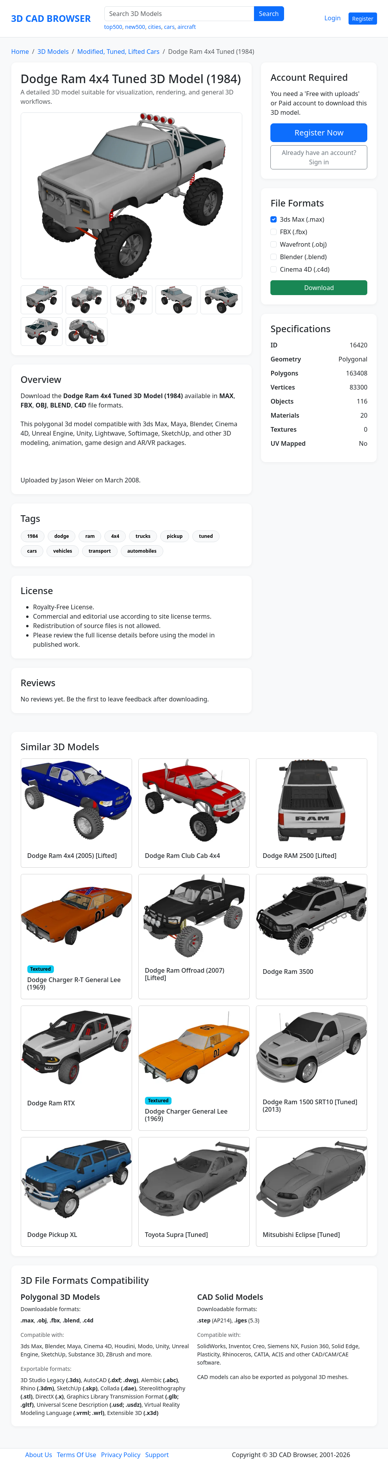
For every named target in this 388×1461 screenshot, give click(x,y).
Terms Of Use (77, 1454)
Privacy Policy (120, 1454)
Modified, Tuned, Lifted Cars (118, 51)
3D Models (53, 51)
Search (269, 13)
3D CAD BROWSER (51, 18)
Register (362, 18)
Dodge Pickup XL (52, 1234)
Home (20, 51)
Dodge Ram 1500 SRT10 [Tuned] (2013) (310, 1106)
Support (157, 1454)
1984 (32, 536)
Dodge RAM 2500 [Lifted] (299, 855)
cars (169, 26)
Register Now (319, 132)
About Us (38, 1454)
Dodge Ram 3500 (288, 971)
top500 (113, 26)
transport (100, 551)
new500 (135, 26)
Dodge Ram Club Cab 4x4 (182, 855)
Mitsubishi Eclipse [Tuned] (301, 1234)
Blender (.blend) (303, 257)
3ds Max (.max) (302, 219)
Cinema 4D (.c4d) (304, 269)
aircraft (186, 26)
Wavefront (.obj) (303, 244)
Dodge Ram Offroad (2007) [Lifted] (184, 974)
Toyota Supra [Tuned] (176, 1234)
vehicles (62, 551)
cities (154, 26)
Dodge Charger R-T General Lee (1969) (74, 983)
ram (90, 536)
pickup (174, 536)
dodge (61, 536)
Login (332, 18)
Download (319, 287)
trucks (143, 536)
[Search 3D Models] (179, 13)
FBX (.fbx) (293, 232)
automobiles (142, 551)
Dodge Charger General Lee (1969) (186, 1115)
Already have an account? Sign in (319, 157)
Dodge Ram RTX (51, 1103)
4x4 (115, 536)
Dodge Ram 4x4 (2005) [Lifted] (72, 855)
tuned (206, 536)
